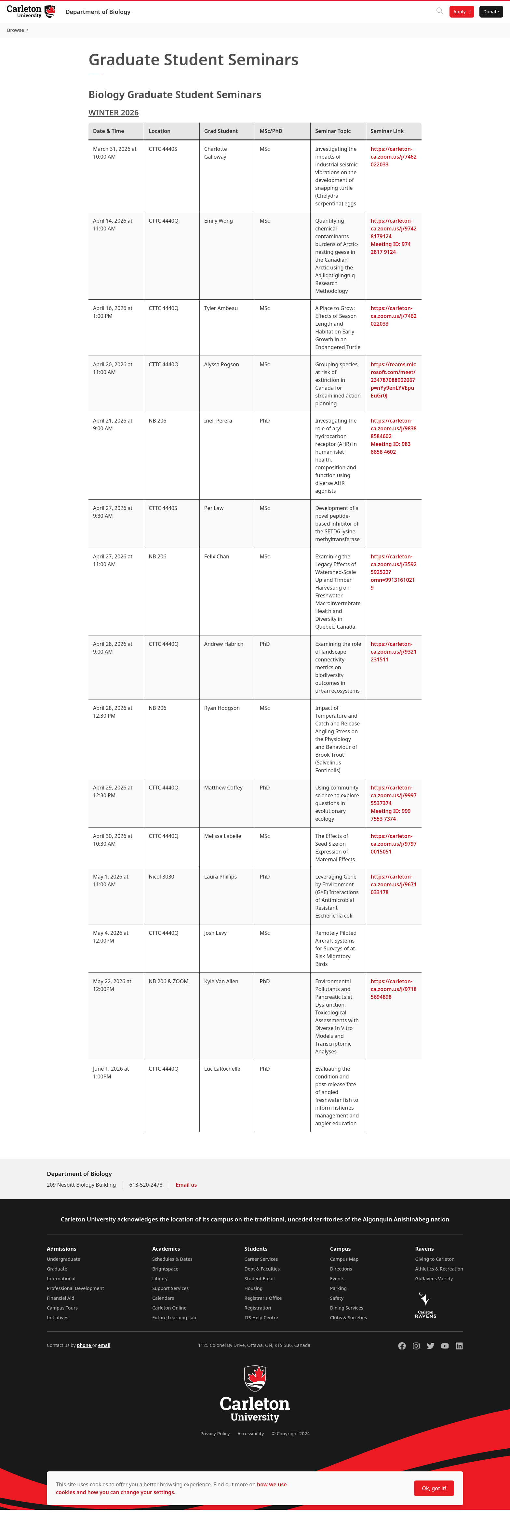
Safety (337, 1301)
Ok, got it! (434, 1488)
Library (160, 1282)
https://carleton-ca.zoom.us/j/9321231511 (394, 654)
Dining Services (346, 1311)
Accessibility (250, 1437)
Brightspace (165, 1272)
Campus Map (344, 1262)
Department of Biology (101, 12)
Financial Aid (60, 1301)
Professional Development (75, 1291)
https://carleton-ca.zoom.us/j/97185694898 (394, 992)
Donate (488, 11)
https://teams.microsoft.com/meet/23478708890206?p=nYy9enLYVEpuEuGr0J (393, 383)
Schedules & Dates (172, 1262)
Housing (254, 1291)
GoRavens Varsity (434, 1282)
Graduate (57, 1272)
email (104, 1348)
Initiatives (57, 1321)
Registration (258, 1311)
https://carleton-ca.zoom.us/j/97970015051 (394, 846)
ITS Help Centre (261, 1321)
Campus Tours (62, 1311)
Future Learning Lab (174, 1321)
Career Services (261, 1262)
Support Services (170, 1291)
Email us (186, 1188)
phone (84, 1348)
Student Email (260, 1282)
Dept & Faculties (262, 1272)
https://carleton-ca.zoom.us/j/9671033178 (394, 887)
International (61, 1282)
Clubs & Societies (348, 1321)
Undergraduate (63, 1262)
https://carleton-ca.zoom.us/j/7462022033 (394, 159)
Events (337, 1282)
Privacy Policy (215, 1437)
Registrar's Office (263, 1301)
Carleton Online (169, 1311)
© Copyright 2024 (291, 1437)
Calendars (163, 1301)
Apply (456, 11)
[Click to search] (436, 12)
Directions (341, 1272)
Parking (338, 1291)
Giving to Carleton (435, 1262)
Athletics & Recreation (439, 1272)
